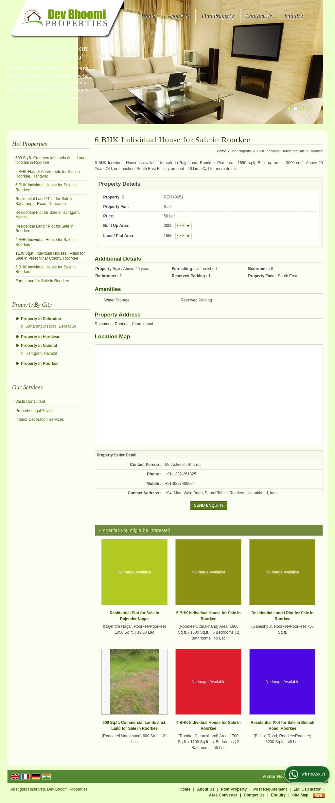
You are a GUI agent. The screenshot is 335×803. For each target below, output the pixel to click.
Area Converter (223, 795)
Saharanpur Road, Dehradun (51, 326)
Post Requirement (270, 789)
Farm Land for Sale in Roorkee (42, 281)
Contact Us (259, 16)
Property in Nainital (39, 345)
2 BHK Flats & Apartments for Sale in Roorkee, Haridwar (47, 174)
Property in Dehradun (41, 318)
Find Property (218, 16)
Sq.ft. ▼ (183, 226)
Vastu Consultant (30, 401)
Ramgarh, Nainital (41, 353)
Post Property (234, 789)
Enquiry (293, 16)
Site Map (300, 795)
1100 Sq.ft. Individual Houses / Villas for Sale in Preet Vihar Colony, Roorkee (50, 255)
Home (148, 16)
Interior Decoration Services (39, 419)
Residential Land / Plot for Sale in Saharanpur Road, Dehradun (44, 201)
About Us (178, 16)
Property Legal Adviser (35, 410)
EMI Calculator (307, 789)
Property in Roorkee (40, 363)
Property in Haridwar (40, 336)
